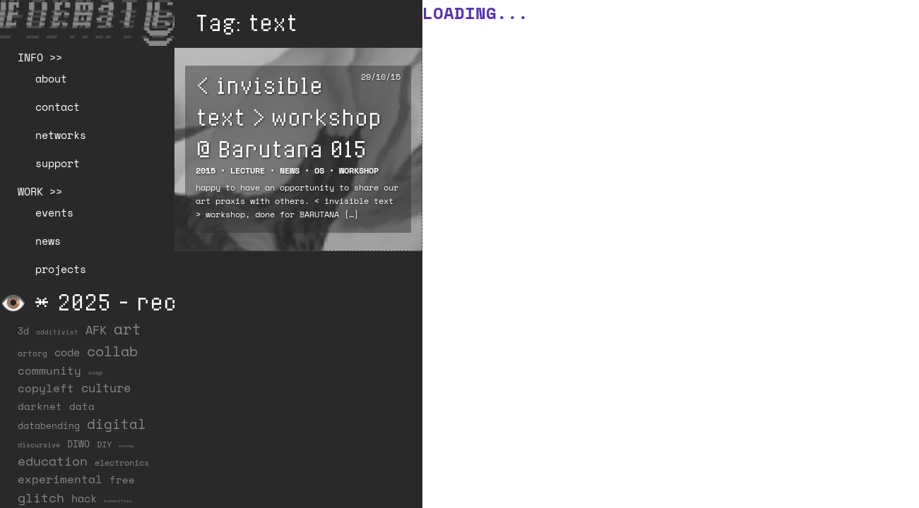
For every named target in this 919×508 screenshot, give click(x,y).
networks (60, 135)
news (48, 240)
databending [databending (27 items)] (49, 425)
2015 (205, 170)
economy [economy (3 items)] (126, 446)
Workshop (359, 170)
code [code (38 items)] (67, 352)
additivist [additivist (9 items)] (57, 332)
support (57, 163)
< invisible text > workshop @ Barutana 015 (288, 116)
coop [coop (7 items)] (95, 372)
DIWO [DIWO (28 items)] (78, 444)
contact (57, 106)
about (51, 78)
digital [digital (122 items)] (116, 423)
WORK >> (40, 191)
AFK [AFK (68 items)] (96, 330)
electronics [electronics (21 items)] (122, 462)
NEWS (290, 170)
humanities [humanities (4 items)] (118, 500)
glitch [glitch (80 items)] (41, 497)
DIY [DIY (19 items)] (104, 444)
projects (60, 269)
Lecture (247, 170)
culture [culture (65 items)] (106, 388)
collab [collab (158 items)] (112, 350)
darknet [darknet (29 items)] (40, 406)
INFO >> (40, 57)
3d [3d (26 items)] (23, 331)
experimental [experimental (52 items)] (60, 479)
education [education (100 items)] (53, 461)
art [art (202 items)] (127, 329)
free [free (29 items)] (122, 480)
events (54, 212)
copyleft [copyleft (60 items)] (46, 388)
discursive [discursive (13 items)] (39, 444)
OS (319, 170)
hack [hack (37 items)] (84, 498)
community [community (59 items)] (49, 370)
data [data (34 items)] (82, 406)
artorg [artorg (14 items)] (32, 353)
